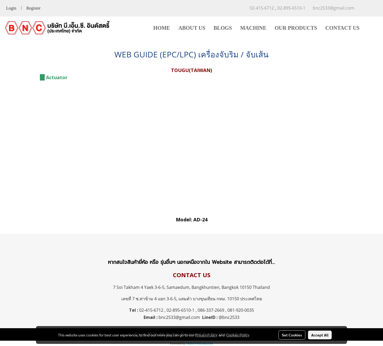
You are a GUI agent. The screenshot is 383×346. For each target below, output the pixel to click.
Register (33, 8)
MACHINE (253, 28)
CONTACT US (342, 28)
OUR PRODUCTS (296, 28)
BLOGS (223, 28)
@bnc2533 (229, 317)
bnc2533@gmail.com (179, 317)
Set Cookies (292, 334)
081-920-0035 (240, 310)
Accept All (319, 334)
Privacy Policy (206, 334)
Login (11, 8)
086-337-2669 (211, 310)
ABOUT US (191, 28)
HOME (161, 28)
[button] (371, 28)
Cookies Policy (237, 334)
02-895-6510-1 (180, 310)
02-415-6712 (151, 310)
